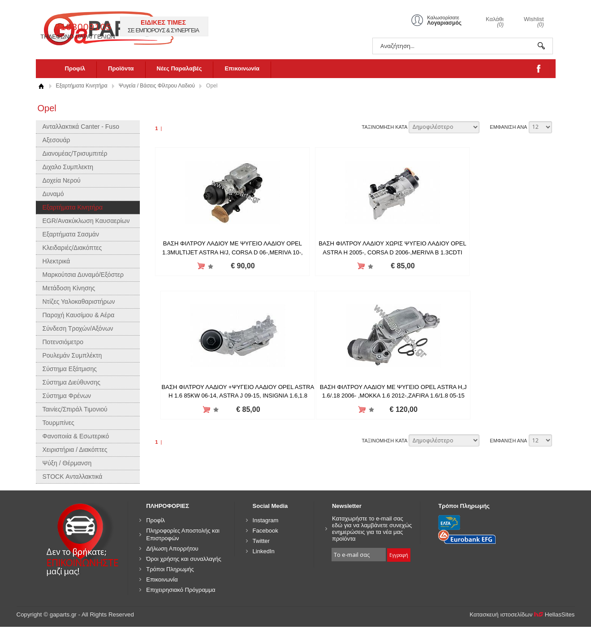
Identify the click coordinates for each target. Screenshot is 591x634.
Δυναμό (53, 193)
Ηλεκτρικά (56, 261)
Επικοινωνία (241, 68)
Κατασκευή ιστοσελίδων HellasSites (522, 614)
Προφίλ (75, 68)
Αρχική (41, 86)
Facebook (265, 530)
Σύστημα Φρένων (67, 395)
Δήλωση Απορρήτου (172, 548)
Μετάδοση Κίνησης (69, 288)
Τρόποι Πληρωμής (170, 569)
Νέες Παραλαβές (179, 68)
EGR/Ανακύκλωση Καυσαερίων (86, 220)
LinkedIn (264, 551)
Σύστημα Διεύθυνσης (72, 382)
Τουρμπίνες (58, 422)
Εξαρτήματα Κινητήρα (82, 86)
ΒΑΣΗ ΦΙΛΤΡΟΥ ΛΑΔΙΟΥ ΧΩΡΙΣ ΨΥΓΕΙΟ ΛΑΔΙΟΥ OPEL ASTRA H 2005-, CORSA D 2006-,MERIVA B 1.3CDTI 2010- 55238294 (353, 252)
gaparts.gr (114, 27)
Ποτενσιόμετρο (63, 341)
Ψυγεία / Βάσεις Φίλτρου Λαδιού (157, 86)
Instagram (266, 520)
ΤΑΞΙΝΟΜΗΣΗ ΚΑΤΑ (384, 127)
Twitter (261, 541)
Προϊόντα (121, 68)
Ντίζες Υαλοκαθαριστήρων (79, 301)
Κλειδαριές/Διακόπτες (72, 247)
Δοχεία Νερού (62, 180)
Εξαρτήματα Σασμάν (71, 234)
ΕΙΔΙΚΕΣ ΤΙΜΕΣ (316, 22)
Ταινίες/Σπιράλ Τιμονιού (75, 409)
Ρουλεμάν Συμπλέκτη (72, 355)
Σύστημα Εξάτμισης (70, 368)
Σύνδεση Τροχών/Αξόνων (78, 328)
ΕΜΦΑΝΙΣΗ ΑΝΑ (508, 127)
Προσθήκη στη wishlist (197, 266)
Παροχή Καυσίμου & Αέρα (79, 315)
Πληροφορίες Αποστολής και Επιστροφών (183, 534)
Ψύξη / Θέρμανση (67, 463)
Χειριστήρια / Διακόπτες (75, 449)
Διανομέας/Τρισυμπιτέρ (75, 153)
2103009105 (236, 27)
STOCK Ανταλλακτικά (73, 476)
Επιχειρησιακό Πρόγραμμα (180, 589)
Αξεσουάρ (56, 140)
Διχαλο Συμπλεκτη (68, 167)
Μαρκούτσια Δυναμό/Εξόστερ (83, 274)
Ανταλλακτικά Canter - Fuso (81, 126)
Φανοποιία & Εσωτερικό (76, 436)
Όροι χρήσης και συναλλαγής (183, 558)
